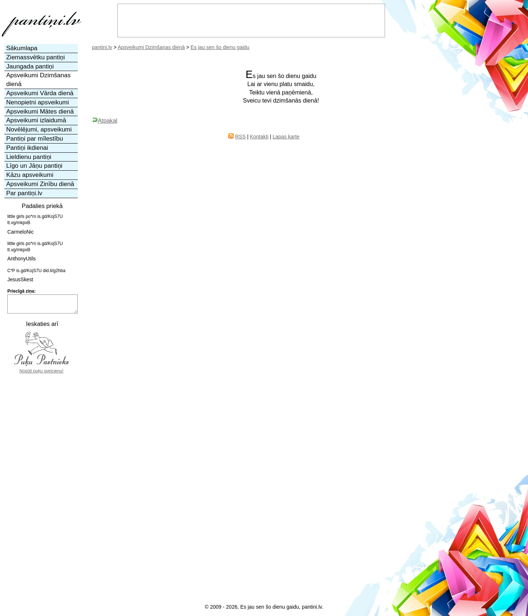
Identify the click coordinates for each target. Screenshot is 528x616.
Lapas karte (285, 137)
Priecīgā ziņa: (21, 291)
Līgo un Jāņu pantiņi (34, 165)
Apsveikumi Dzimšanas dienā (151, 47)
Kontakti (259, 137)
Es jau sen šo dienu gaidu (220, 47)
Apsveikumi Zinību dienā (40, 184)
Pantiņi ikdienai (27, 147)
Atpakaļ (105, 120)
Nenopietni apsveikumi (37, 102)
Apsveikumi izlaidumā (36, 120)
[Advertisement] (41, 484)
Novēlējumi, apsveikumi (39, 129)
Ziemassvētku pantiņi (35, 57)
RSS (240, 137)
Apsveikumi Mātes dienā (40, 111)
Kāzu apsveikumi (30, 174)
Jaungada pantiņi (30, 66)
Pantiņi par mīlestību (34, 138)
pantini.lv (102, 47)
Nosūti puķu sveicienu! (41, 371)
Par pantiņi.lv (24, 193)
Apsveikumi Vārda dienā (39, 93)
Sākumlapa (21, 48)
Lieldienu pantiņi (28, 156)
